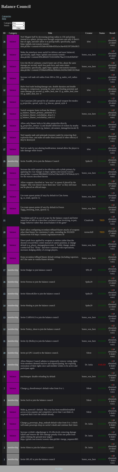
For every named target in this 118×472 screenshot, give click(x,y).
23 (4, 197)
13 (4, 317)
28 (4, 137)
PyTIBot (59, 469)
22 (4, 208)
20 (4, 232)
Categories (6, 16)
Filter (18, 28)
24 (4, 185)
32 (4, 90)
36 (4, 41)
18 (4, 258)
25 (4, 173)
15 (4, 294)
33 (4, 78)
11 (4, 341)
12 (4, 329)
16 (4, 282)
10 (4, 353)
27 (4, 149)
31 (4, 102)
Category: (8, 23)
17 (4, 270)
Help (4, 18)
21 (4, 220)
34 (4, 66)
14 (4, 305)
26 (4, 161)
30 (4, 114)
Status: (7, 25)
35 (4, 55)
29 (4, 126)
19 (4, 245)
